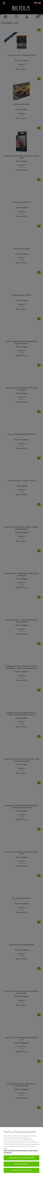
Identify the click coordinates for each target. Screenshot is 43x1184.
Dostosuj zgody (21, 1164)
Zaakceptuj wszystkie (21, 1170)
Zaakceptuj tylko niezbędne (21, 1158)
